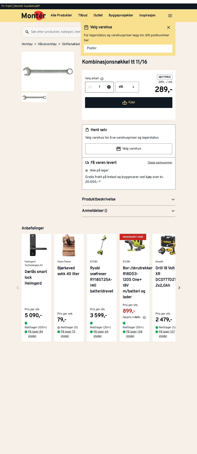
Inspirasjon (147, 12)
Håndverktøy (47, 41)
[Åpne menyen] (170, 12)
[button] (127, 83)
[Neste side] (17, 282)
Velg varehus (128, 145)
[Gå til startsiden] (34, 12)
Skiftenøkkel (71, 41)
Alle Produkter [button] (61, 12)
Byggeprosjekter (121, 12)
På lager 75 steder (68, 326)
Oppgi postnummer (160, 159)
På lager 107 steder (167, 326)
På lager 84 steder (35, 326)
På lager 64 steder (100, 326)
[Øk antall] (109, 83)
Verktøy (27, 41)
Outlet (98, 12)
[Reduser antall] (90, 83)
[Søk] (25, 28)
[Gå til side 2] (34, 94)
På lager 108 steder (134, 326)
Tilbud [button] (82, 12)
